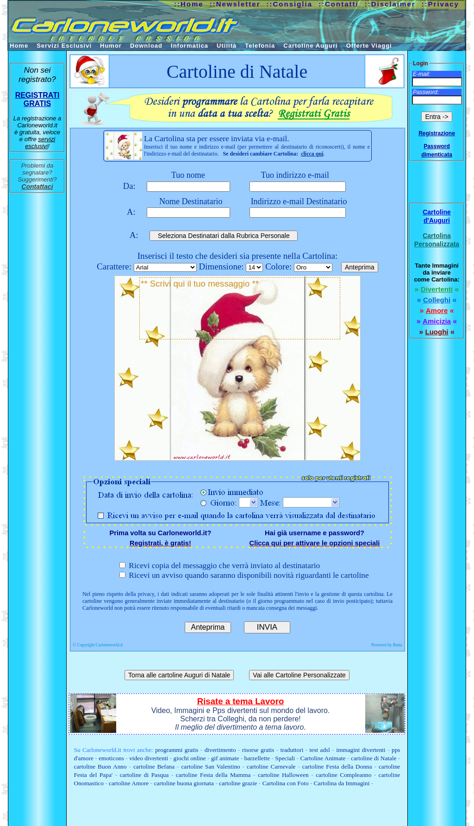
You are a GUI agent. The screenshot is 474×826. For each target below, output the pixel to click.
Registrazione (436, 133)
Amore (437, 310)
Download (146, 45)
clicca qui (312, 153)
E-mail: (421, 74)
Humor (111, 45)
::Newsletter (235, 4)
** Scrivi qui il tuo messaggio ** (240, 308)
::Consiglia (290, 4)
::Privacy (440, 4)
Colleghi (436, 300)
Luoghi (437, 332)
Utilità (227, 45)
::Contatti (338, 4)
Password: (426, 92)
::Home (189, 4)
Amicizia (437, 321)
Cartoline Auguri (310, 45)
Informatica (189, 45)
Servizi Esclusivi (64, 45)
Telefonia (260, 45)
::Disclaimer (390, 4)
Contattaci (37, 186)
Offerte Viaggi (369, 45)
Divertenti (437, 289)
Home (19, 45)
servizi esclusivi (40, 143)
